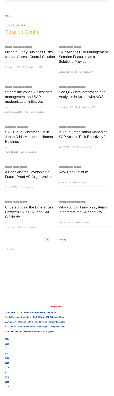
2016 (7, 377)
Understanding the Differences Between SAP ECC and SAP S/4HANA (29, 212)
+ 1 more (28, 47)
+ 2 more (77, 47)
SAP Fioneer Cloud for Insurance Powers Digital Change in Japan (35, 327)
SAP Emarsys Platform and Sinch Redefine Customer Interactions (35, 322)
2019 (7, 363)
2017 (7, 372)
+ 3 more (24, 167)
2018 (7, 368)
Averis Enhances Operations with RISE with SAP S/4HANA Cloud (34, 317)
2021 (7, 353)
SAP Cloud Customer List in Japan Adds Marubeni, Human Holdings (29, 136)
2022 (7, 349)
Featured (9, 47)
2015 (7, 382)
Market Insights (18, 47)
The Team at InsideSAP (32, 67)
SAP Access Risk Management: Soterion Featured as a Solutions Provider (84, 56)
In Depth (70, 47)
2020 (7, 358)
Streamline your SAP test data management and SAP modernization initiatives (29, 96)
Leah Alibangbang (28, 152)
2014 (7, 387)
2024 (7, 339)
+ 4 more (24, 202)
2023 (7, 344)
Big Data (62, 167)
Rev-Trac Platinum (73, 172)
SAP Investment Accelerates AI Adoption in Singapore (30, 331)
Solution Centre (22, 127)
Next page (62, 239)
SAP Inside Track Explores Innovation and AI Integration (31, 312)
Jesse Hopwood (26, 187)
